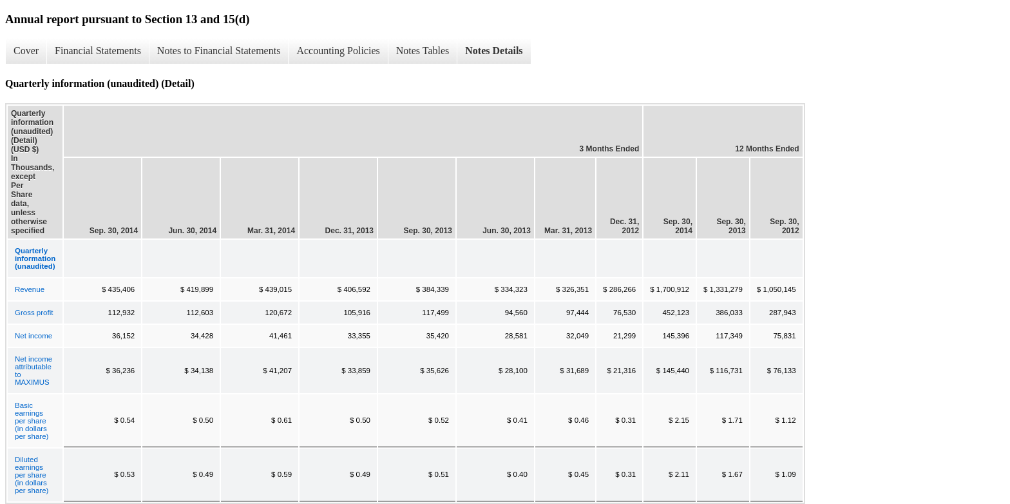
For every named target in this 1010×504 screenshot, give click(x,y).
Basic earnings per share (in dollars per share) (31, 421)
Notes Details (493, 50)
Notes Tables (423, 50)
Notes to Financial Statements (219, 50)
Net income (33, 336)
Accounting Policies (337, 50)
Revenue (29, 289)
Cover (26, 50)
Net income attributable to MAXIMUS (33, 370)
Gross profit (34, 312)
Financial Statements (98, 50)
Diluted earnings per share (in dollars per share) (31, 475)
